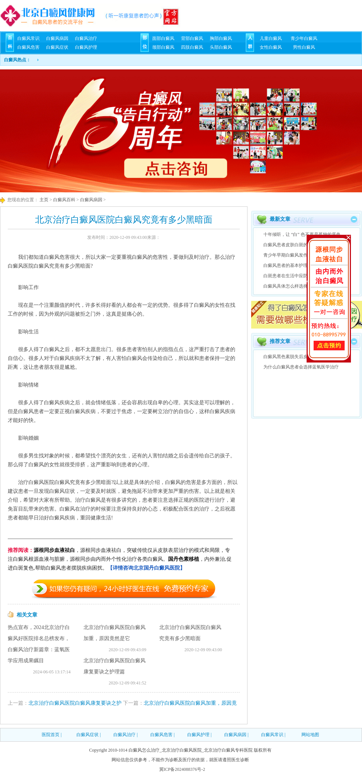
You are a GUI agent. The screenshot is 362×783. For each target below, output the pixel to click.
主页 (43, 199)
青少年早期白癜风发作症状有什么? (297, 255)
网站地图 (310, 734)
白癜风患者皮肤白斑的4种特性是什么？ (302, 244)
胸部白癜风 (221, 38)
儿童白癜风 (271, 38)
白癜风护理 (86, 47)
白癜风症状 (57, 47)
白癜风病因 (57, 38)
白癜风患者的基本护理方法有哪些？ (298, 265)
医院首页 (50, 734)
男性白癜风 (304, 47)
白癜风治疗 (86, 38)
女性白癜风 (271, 47)
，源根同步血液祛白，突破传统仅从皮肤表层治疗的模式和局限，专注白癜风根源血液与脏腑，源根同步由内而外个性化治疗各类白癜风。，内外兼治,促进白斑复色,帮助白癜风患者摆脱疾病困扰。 (120, 559)
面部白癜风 (163, 38)
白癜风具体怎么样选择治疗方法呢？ (298, 286)
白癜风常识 (28, 38)
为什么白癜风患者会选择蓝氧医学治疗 (301, 367)
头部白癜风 (221, 47)
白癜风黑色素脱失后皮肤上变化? (295, 356)
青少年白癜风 (304, 38)
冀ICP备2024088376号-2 (182, 769)
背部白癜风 (192, 38)
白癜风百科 (64, 199)
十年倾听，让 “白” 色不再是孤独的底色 (302, 234)
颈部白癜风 (163, 47)
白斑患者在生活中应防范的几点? (295, 275)
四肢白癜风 (192, 47)
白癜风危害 (28, 47)
